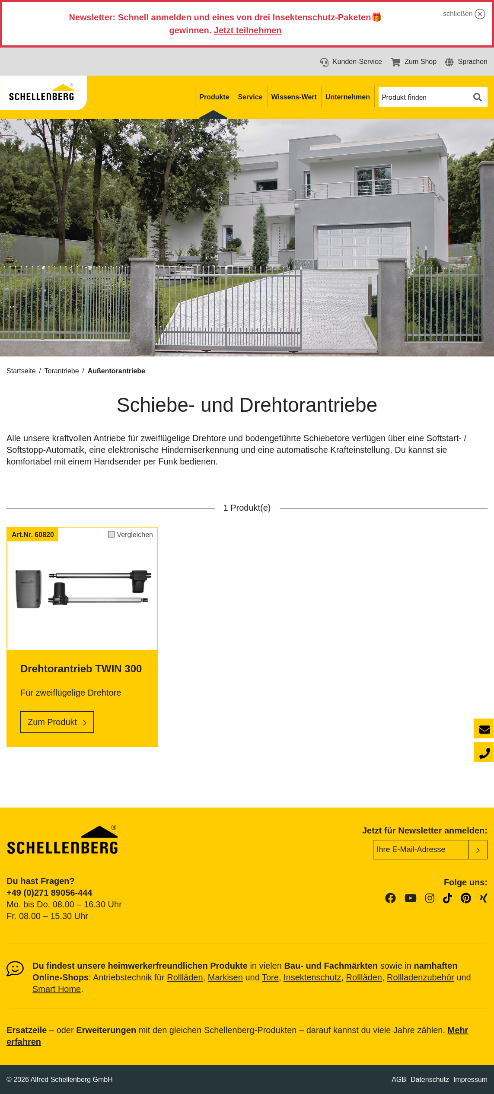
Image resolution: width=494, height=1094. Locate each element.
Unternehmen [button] (347, 97)
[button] (466, 62)
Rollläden (185, 977)
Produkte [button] (214, 97)
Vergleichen (135, 534)
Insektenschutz (312, 977)
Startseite (21, 371)
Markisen (225, 977)
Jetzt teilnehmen (248, 30)
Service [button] (250, 97)
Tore (270, 977)
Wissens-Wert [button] (294, 97)
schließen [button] (464, 14)
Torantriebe (62, 371)
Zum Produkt (52, 722)
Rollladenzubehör (420, 977)
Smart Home (56, 989)
